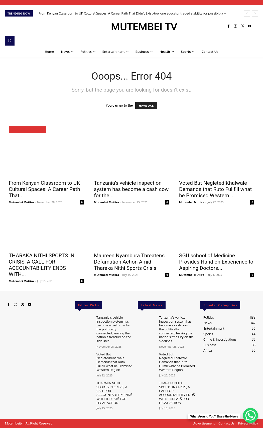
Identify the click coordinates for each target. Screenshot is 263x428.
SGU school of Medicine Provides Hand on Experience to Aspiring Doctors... (216, 262)
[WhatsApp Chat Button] (250, 415)
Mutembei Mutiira (21, 202)
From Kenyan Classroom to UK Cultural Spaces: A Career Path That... (44, 189)
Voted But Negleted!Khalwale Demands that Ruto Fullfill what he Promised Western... (215, 189)
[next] (255, 13)
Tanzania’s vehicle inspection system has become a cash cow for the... (131, 189)
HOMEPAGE (146, 105)
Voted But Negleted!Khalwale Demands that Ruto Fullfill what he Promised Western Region (114, 361)
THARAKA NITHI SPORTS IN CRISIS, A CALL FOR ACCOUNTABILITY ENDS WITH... (41, 265)
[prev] (247, 13)
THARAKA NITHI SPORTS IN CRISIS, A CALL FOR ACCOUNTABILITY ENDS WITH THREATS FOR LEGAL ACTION (114, 392)
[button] (10, 40)
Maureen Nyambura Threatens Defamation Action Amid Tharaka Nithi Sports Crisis (129, 262)
